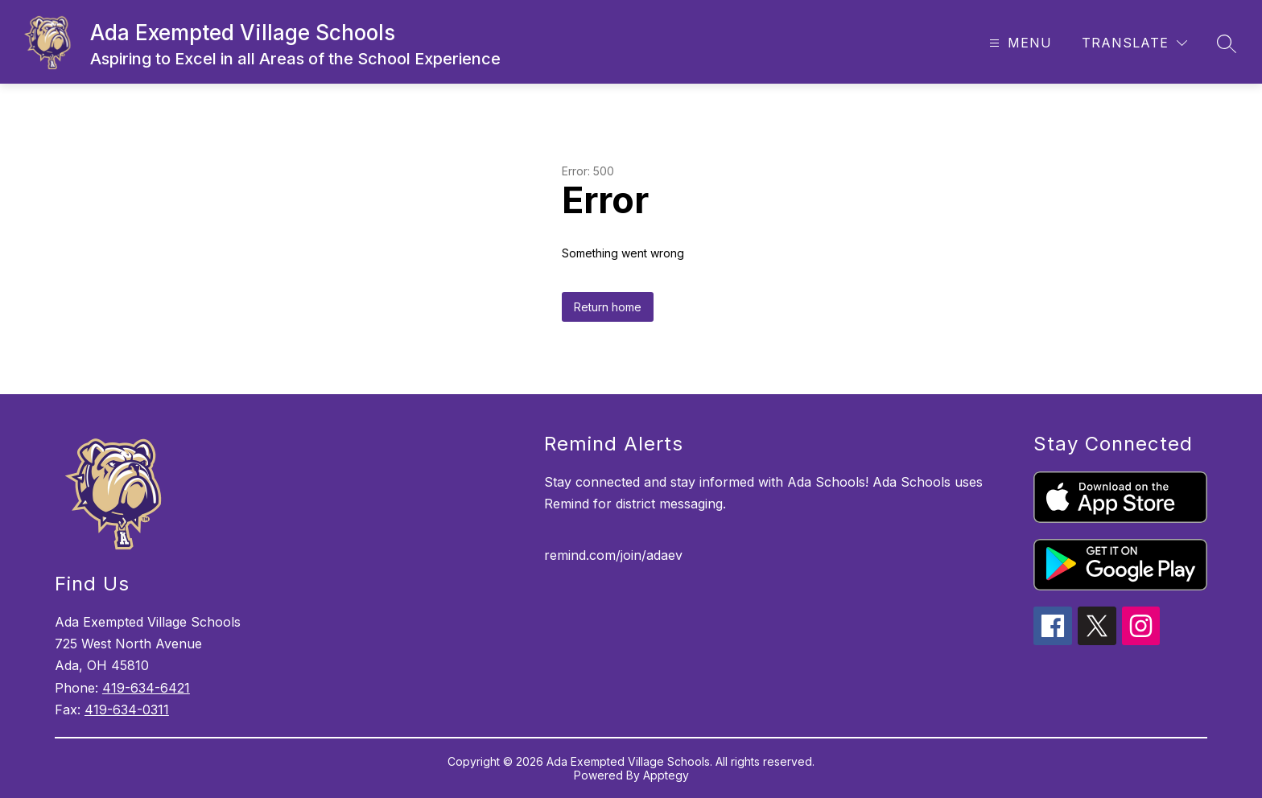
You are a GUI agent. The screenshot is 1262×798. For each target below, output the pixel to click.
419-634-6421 (146, 688)
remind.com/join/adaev (613, 555)
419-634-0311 (127, 709)
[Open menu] (1018, 43)
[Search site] (1226, 43)
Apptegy (666, 775)
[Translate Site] (1134, 43)
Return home (607, 307)
